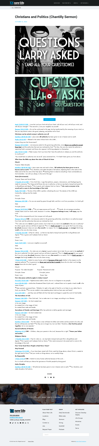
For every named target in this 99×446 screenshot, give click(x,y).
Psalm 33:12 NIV (20, 139)
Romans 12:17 (19, 209)
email (49, 397)
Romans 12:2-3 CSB (21, 129)
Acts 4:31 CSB (20, 293)
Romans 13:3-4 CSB (21, 251)
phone (44, 397)
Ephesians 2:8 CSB (21, 201)
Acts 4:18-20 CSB (21, 283)
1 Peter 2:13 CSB (20, 260)
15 (24, 359)
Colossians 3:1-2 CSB (22, 351)
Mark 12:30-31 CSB (21, 124)
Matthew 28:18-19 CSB (22, 367)
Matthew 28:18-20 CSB (23, 137)
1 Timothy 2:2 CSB (21, 233)
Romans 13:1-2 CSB (21, 145)
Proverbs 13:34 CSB (21, 281)
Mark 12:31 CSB (20, 243)
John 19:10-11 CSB (21, 152)
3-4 (25, 219)
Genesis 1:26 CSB (21, 298)
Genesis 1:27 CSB (21, 301)
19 (25, 209)
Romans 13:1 (19, 219)
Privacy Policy (31, 441)
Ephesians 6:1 (19, 331)
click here (57, 397)
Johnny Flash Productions (81, 441)
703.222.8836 (14, 415)
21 (27, 209)
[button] (70, 3)
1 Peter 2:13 (19, 359)
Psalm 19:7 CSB (20, 191)
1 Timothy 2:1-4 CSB (22, 182)
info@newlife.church (16, 417)
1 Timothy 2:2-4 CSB (22, 339)
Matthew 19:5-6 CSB (22, 322)
